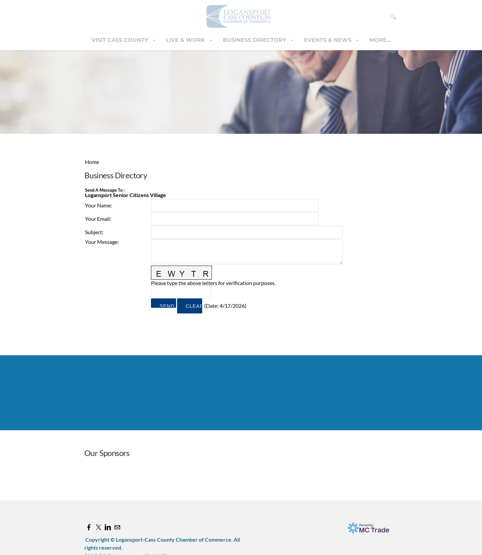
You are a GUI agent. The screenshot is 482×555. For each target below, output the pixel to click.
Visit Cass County (121, 40)
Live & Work (186, 40)
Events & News (328, 40)
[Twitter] (98, 527)
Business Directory (255, 40)
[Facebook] (89, 527)
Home (92, 162)
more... (380, 40)
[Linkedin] (108, 527)
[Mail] (117, 527)
